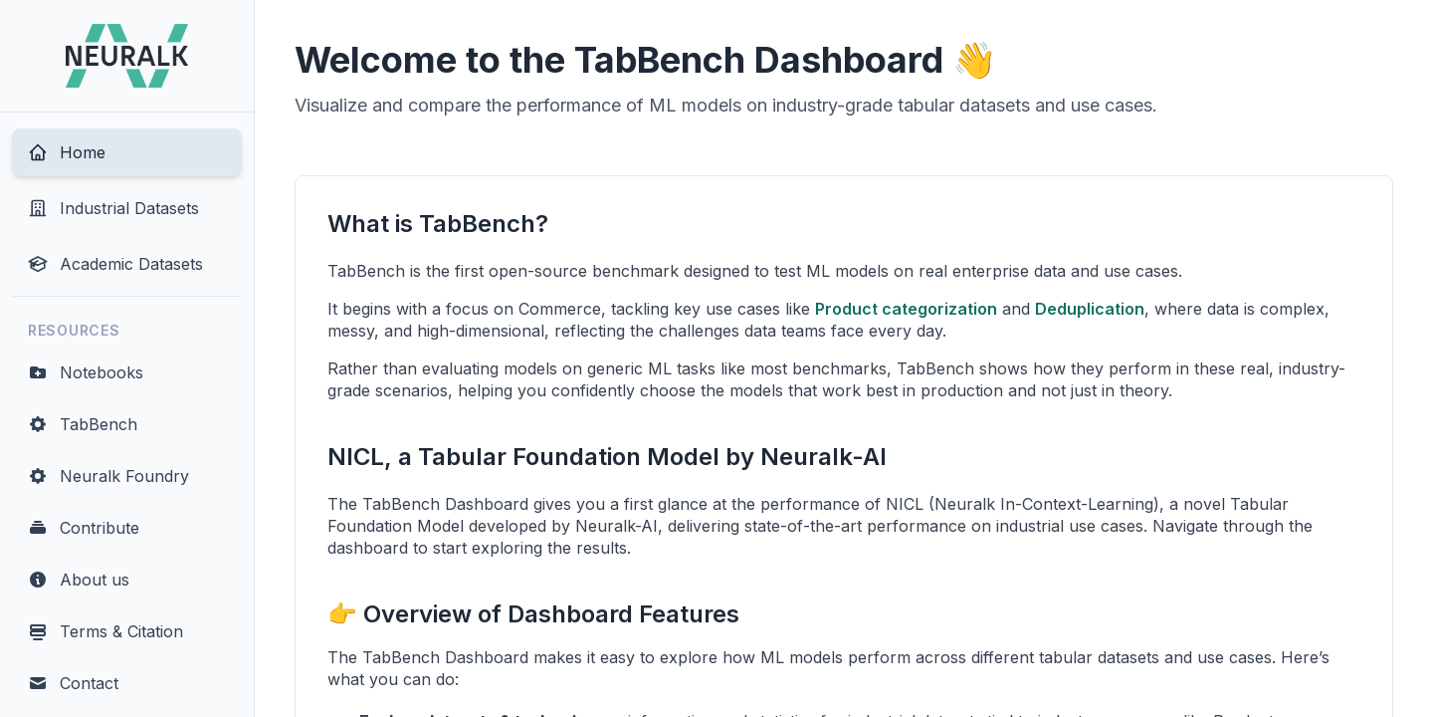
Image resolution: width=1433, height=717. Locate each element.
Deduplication (1089, 309)
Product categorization (906, 309)
